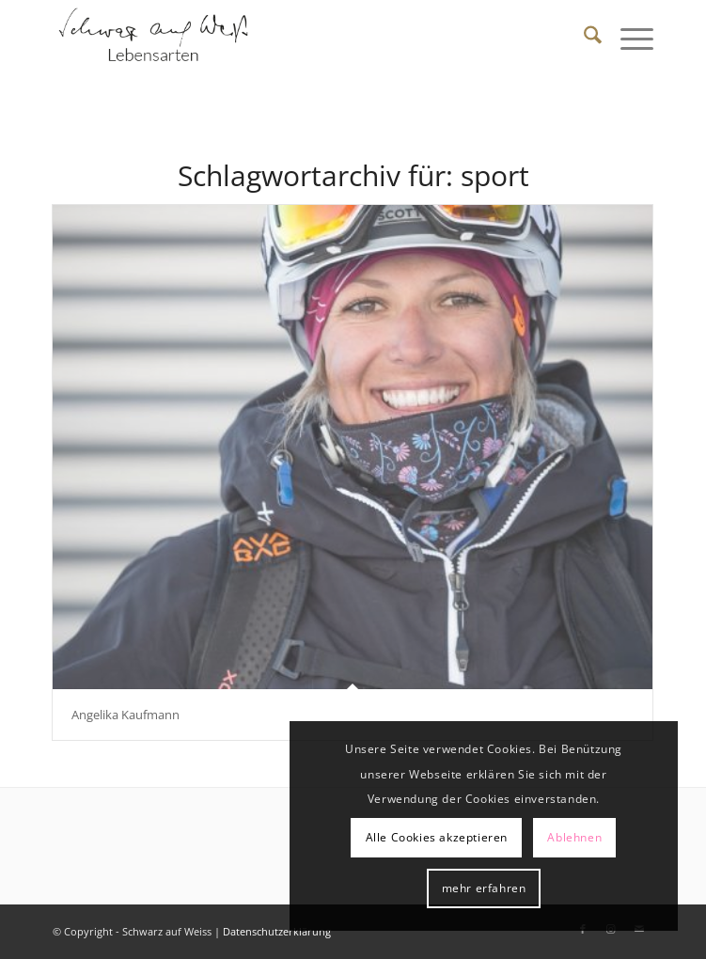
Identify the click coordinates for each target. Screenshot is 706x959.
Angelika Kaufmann (125, 714)
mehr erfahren (484, 888)
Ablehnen (574, 837)
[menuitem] (583, 37)
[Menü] (627, 37)
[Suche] (583, 37)
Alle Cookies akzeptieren (437, 837)
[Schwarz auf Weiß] (293, 37)
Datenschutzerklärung (277, 931)
